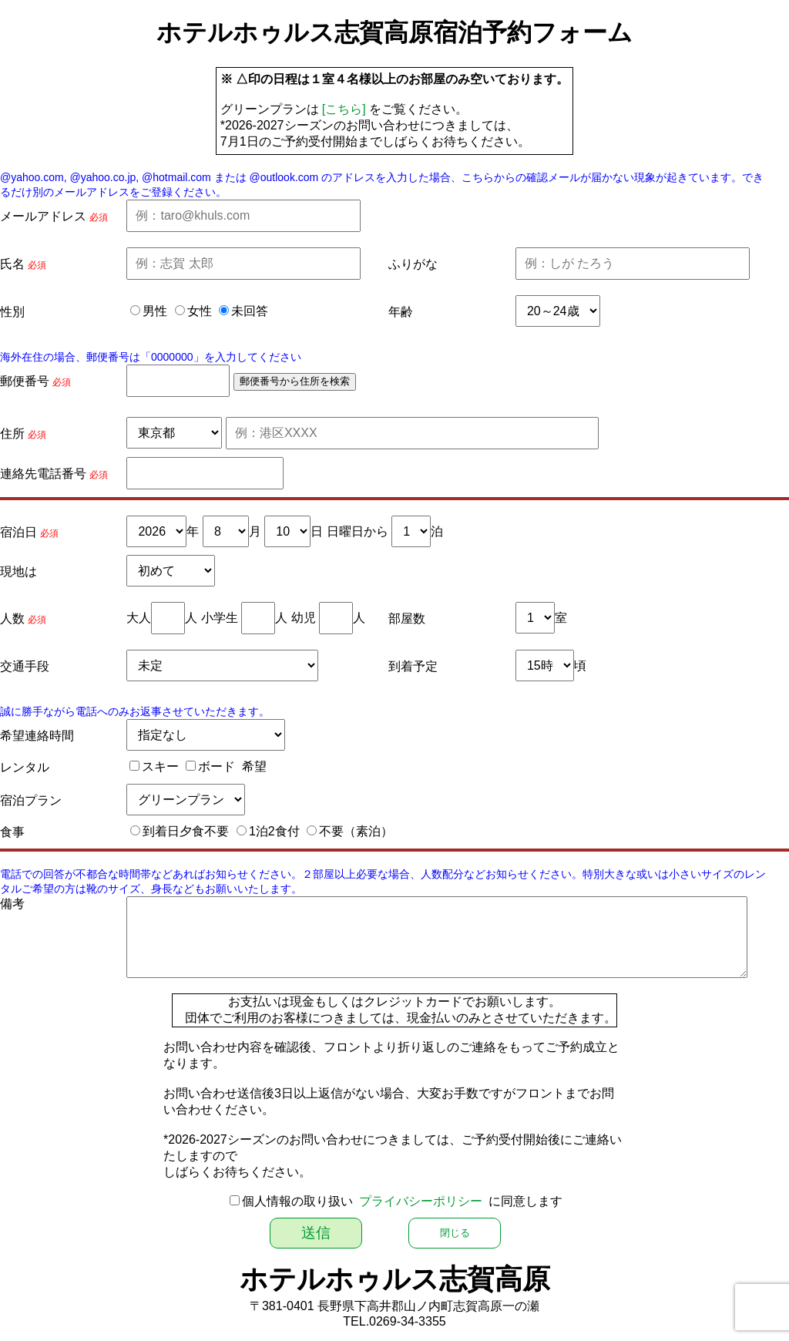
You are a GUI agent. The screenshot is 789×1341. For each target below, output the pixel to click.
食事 (12, 832)
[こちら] (344, 109)
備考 (12, 903)
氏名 (12, 264)
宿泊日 (18, 532)
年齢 (400, 311)
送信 (316, 1233)
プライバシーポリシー (420, 1201)
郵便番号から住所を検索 (295, 381)
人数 (12, 618)
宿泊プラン (31, 800)
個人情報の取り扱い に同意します (402, 1201)
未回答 (249, 311)
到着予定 (413, 666)
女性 (199, 311)
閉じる (455, 1232)
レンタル (24, 767)
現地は (18, 571)
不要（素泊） (356, 831)
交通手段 (24, 666)
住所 (12, 433)
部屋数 (406, 618)
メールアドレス (43, 216)
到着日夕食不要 (186, 831)
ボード (216, 766)
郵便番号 (24, 381)
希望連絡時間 (37, 735)
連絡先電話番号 (43, 473)
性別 (12, 311)
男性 (155, 311)
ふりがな (413, 264)
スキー (160, 766)
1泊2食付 (274, 831)
